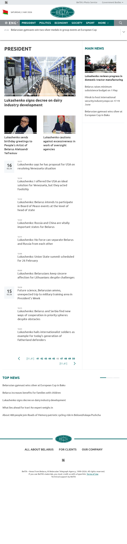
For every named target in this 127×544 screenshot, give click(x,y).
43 (45, 358)
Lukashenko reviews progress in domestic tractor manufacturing (104, 78)
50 (73, 358)
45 (53, 358)
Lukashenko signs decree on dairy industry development (33, 102)
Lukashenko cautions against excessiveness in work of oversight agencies (59, 143)
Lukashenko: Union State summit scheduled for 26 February (46, 258)
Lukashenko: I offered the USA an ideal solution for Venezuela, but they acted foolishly (43, 185)
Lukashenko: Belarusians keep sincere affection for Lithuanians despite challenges (46, 275)
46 (57, 358)
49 (69, 358)
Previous (19, 358)
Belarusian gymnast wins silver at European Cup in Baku (103, 113)
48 (65, 358)
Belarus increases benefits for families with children (32, 392)
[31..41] (30, 358)
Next (75, 363)
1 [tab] (103, 376)
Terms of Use (92, 474)
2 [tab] (110, 376)
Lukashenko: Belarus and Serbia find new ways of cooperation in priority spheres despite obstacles (44, 315)
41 (38, 358)
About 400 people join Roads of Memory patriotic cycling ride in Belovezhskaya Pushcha (52, 415)
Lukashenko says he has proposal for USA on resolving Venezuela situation (46, 166)
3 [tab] (116, 376)
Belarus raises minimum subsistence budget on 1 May (101, 88)
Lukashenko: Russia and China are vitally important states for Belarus (43, 224)
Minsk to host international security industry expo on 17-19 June (102, 101)
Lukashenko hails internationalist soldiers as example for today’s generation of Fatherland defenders (46, 335)
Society (77, 22)
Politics (45, 22)
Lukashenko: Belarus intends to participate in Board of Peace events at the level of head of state (45, 206)
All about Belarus (39, 449)
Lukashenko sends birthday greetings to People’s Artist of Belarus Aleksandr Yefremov (18, 145)
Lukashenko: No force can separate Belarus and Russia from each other (46, 241)
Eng (13, 23)
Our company (92, 449)
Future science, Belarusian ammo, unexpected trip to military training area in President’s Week (45, 294)
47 (61, 358)
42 (42, 358)
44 (49, 358)
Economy (61, 22)
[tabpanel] (61, 401)
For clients (68, 449)
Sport (90, 22)
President (29, 22)
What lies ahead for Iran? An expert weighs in (28, 407)
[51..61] (63, 363)
